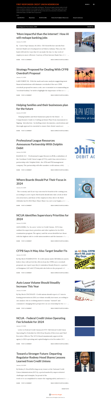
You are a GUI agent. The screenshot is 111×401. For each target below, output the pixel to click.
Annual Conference (77, 17)
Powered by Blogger (55, 394)
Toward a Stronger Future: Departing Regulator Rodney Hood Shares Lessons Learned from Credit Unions (40, 357)
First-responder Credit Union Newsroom (37, 4)
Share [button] (18, 59)
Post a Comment (26, 59)
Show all (90, 26)
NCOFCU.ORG (42, 17)
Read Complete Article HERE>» (60, 59)
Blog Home (31, 17)
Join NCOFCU (19, 17)
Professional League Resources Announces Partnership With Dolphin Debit (39, 144)
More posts (65, 388)
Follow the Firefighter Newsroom (59, 17)
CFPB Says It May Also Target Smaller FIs (41, 250)
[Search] (87, 4)
